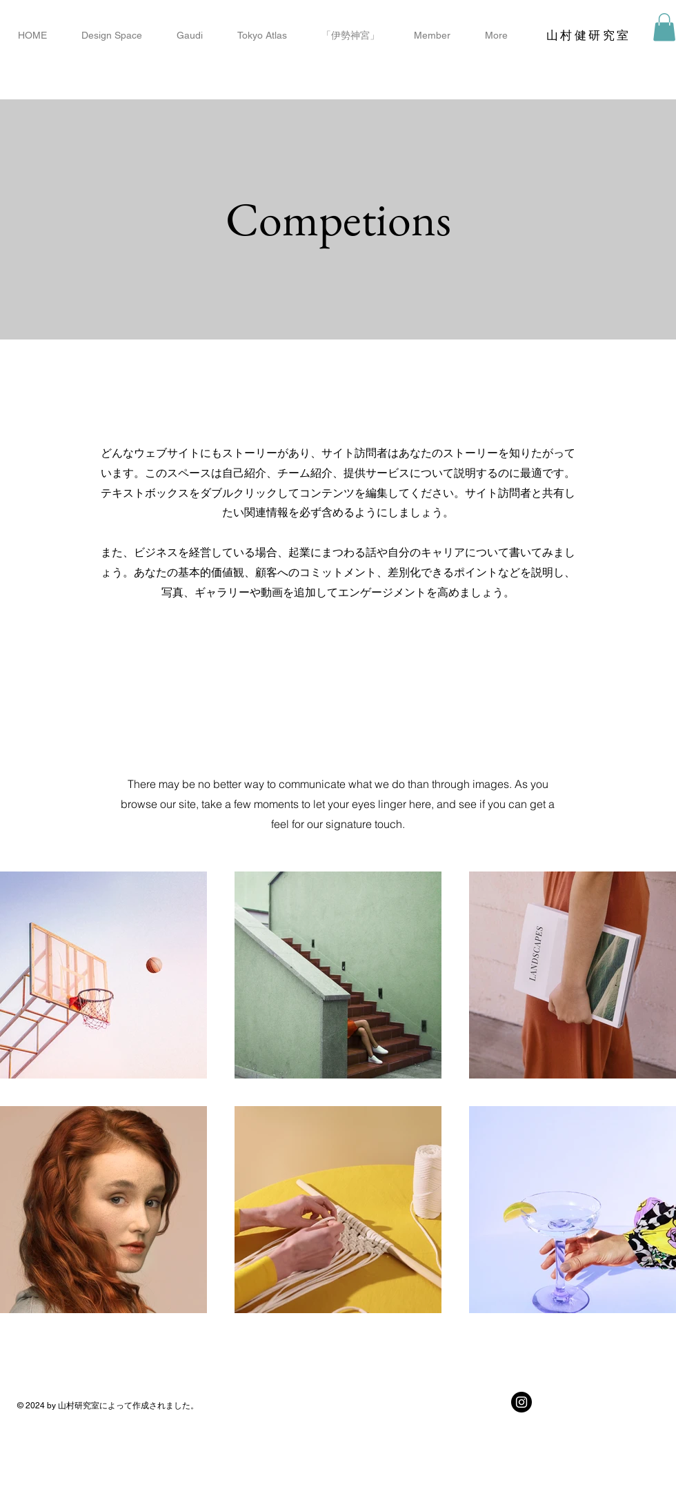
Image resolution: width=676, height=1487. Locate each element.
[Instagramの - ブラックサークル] (521, 1402)
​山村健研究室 (588, 35)
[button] (664, 27)
